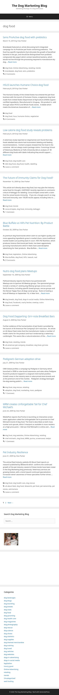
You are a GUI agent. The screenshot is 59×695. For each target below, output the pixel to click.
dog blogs (8, 601)
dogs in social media (31, 299)
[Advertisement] (16, 568)
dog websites (18, 435)
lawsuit (30, 257)
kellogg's (36, 209)
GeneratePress (45, 692)
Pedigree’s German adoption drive (22, 359)
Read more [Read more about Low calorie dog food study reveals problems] (7, 155)
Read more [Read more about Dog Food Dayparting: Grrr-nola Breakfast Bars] (51, 336)
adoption (8, 390)
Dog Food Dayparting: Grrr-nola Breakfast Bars (29, 316)
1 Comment (9, 212)
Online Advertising (20, 68)
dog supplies (9, 639)
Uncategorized (9, 678)
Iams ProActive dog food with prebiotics (25, 37)
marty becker (26, 302)
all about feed (10, 486)
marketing (25, 390)
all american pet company (15, 345)
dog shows (8, 633)
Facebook (17, 302)
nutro (41, 302)
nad (35, 257)
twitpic (48, 438)
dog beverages (9, 598)
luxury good (8, 666)
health (26, 164)
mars (32, 390)
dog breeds (9, 299)
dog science (8, 630)
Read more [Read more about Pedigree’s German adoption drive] (28, 381)
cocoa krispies (10, 209)
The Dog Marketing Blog (29, 6)
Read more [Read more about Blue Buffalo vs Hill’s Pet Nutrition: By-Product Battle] (43, 248)
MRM (27, 438)
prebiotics (31, 71)
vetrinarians (13, 489)
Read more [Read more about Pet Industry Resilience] (7, 477)
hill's (25, 257)
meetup (35, 302)
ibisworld (28, 486)
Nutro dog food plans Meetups (20, 271)
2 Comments (10, 74)
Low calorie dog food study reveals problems (27, 130)
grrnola (45, 345)
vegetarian (34, 116)
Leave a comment (12, 167)
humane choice (24, 116)
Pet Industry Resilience (15, 452)
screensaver (40, 438)
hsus (15, 116)
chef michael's (10, 438)
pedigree (38, 390)
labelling (33, 164)
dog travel (8, 648)
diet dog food (10, 164)
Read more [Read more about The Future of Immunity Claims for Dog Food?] (7, 200)
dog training (8, 645)
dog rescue (17, 387)
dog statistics (9, 636)
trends (38, 68)
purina (32, 438)
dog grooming (9, 615)
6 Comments (10, 119)
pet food (36, 486)
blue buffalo (10, 257)
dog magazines (10, 621)
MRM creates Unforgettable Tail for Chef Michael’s (25, 405)
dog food (8, 68)
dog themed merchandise (14, 642)
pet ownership (45, 486)
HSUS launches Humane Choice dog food (26, 84)
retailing (31, 68)
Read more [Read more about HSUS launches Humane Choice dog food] (36, 107)
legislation (17, 254)
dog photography (11, 624)
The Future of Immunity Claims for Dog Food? (28, 177)
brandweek (9, 71)
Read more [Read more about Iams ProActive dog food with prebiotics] (12, 62)
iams (24, 71)
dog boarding (9, 604)
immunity (28, 209)
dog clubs (7, 610)
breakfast (29, 345)
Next (10, 503)
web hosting (8, 681)
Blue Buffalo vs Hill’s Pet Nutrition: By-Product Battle (28, 224)
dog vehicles (9, 651)
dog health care (19, 161)
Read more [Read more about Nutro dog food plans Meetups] (45, 293)
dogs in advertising (11, 657)
